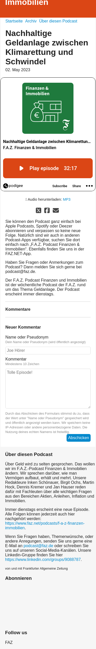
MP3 (67, 199)
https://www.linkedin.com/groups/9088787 (43, 559)
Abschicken (78, 438)
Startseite (14, 21)
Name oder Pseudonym (48, 339)
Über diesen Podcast (58, 21)
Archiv (31, 21)
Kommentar (48, 361)
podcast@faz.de (38, 546)
